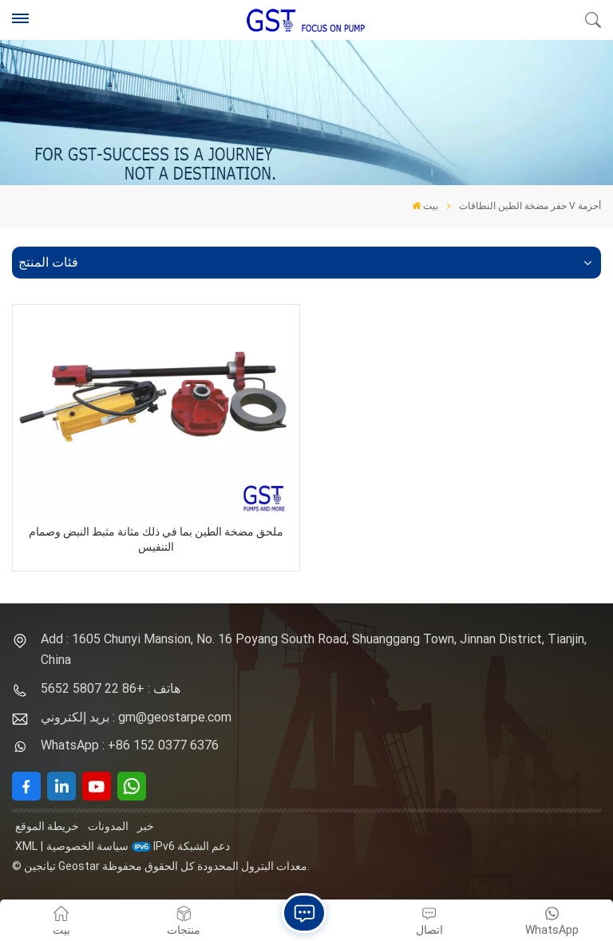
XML (26, 846)
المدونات (108, 826)
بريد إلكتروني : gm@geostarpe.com (136, 717)
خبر (145, 826)
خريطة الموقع (47, 826)
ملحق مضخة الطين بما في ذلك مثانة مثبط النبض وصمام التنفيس (156, 539)
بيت (425, 206)
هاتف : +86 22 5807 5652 (110, 688)
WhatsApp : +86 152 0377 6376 (130, 745)
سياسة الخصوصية (87, 846)
